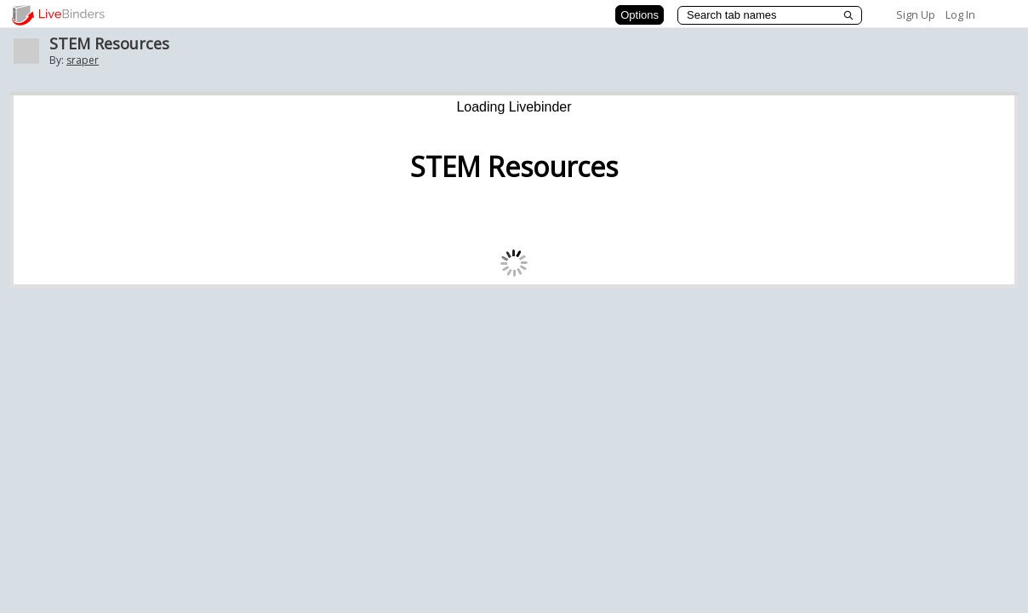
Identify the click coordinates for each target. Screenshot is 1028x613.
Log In (960, 14)
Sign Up (915, 14)
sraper (82, 60)
